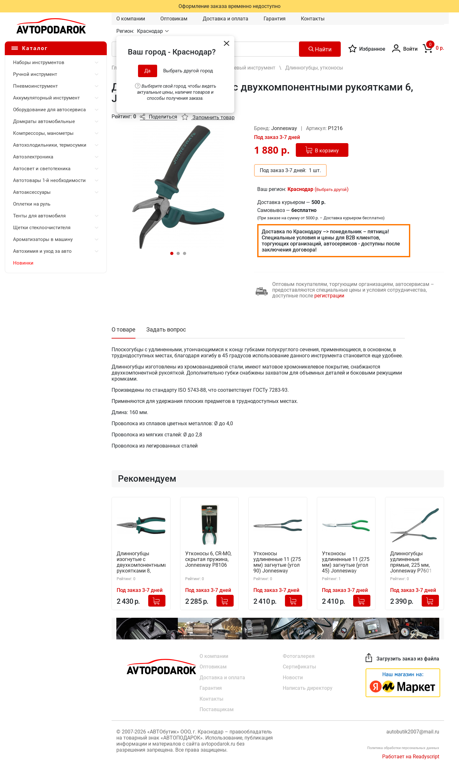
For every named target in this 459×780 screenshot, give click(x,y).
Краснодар (150, 31)
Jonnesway (284, 128)
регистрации (329, 296)
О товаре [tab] (123, 329)
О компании (130, 19)
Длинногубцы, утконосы (314, 68)
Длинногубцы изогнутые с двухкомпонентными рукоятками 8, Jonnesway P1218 (141, 562)
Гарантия (275, 19)
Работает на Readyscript (410, 757)
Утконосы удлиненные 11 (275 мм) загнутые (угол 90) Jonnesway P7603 (277, 562)
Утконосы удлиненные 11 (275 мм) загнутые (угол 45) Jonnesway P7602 (345, 562)
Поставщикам (217, 710)
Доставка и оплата (225, 19)
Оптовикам (173, 19)
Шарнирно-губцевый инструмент (236, 68)
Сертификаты (299, 667)
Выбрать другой (331, 189)
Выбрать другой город (188, 71)
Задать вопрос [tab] (166, 329)
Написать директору (307, 688)
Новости (293, 677)
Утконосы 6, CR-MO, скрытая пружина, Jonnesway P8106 (208, 559)
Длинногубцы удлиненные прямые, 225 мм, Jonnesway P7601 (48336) (411, 562)
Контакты (312, 19)
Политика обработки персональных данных (403, 749)
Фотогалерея (299, 656)
